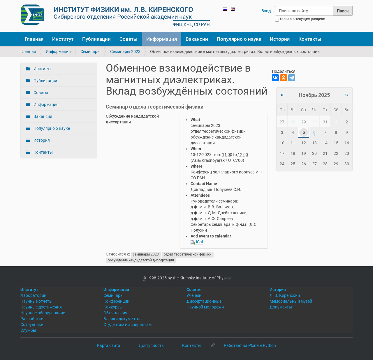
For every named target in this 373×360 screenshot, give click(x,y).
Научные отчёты (36, 301)
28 (293, 122)
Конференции (116, 301)
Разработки (31, 318)
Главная (34, 39)
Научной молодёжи (205, 307)
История (280, 39)
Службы (28, 330)
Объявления (115, 313)
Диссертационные (203, 301)
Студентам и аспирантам (127, 324)
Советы (128, 39)
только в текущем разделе (302, 19)
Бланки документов (122, 318)
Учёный (193, 295)
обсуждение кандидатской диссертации (141, 260)
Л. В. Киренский (285, 295)
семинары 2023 (146, 254)
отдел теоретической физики (188, 254)
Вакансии (197, 39)
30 (314, 122)
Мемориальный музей (291, 301)
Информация (161, 39)
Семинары (90, 51)
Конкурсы (113, 307)
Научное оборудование (42, 313)
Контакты (309, 39)
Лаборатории (33, 295)
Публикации (96, 39)
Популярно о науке (239, 39)
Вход (266, 10)
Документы (281, 307)
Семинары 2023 (125, 51)
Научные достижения (41, 307)
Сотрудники (31, 324)
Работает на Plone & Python (250, 345)
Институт (62, 39)
